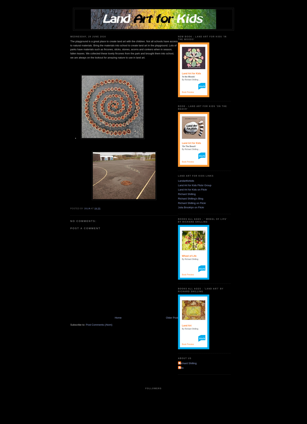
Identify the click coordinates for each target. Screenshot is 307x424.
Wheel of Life (189, 256)
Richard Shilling (187, 194)
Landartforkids (186, 180)
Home (118, 317)
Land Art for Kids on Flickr (192, 189)
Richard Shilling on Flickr (192, 203)
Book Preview (188, 92)
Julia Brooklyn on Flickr (191, 207)
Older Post (172, 317)
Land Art (186, 325)
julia (181, 367)
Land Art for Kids (191, 73)
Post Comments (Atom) (99, 324)
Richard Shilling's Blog (190, 198)
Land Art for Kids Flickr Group (194, 185)
